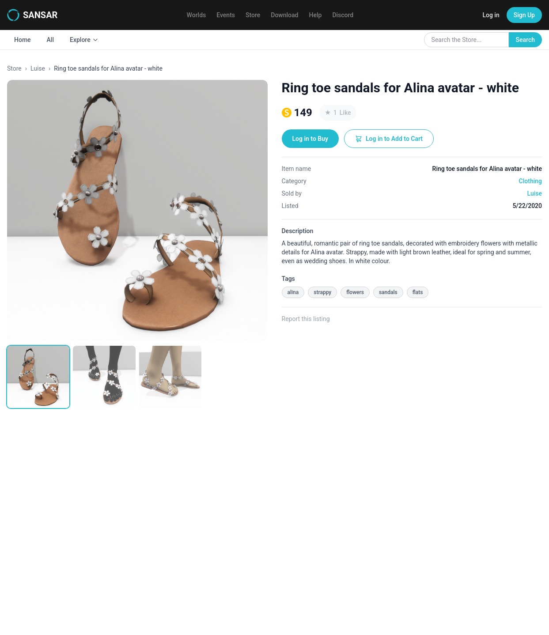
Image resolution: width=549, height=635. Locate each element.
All (50, 39)
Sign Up (524, 15)
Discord (342, 15)
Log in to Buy (310, 138)
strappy (322, 292)
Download (284, 15)
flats (418, 292)
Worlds (196, 15)
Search (525, 39)
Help (315, 15)
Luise (37, 68)
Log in (490, 15)
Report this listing (306, 318)
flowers (355, 292)
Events (225, 15)
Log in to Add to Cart (389, 138)
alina (293, 292)
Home (22, 39)
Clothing (530, 181)
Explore (84, 39)
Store (253, 15)
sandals (388, 292)
